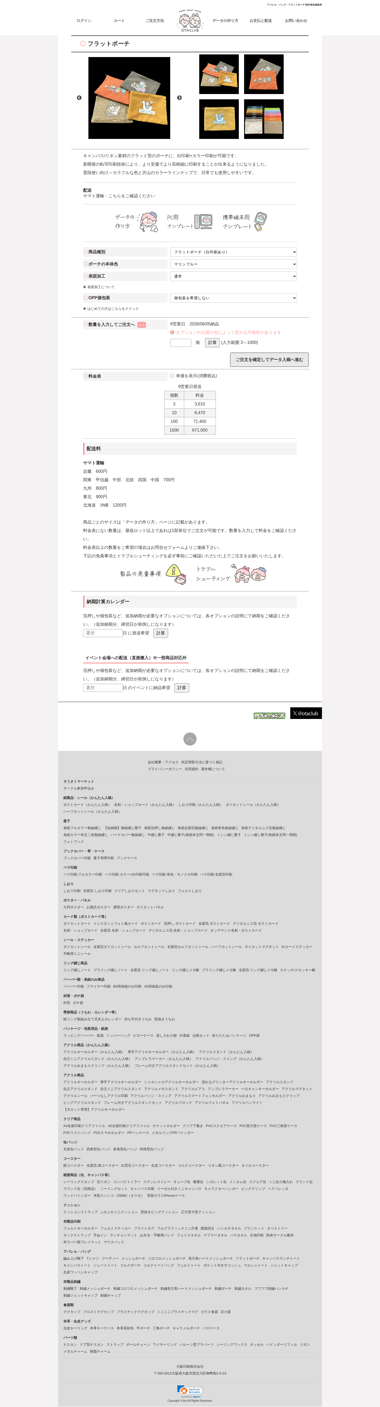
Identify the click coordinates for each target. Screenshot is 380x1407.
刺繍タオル (242, 1289)
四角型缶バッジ (99, 1150)
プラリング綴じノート (110, 971)
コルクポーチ (130, 1266)
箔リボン (104, 1182)
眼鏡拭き (208, 1229)
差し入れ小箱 (166, 1036)
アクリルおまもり (242, 1096)
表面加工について (99, 287)
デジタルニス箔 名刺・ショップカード (178, 931)
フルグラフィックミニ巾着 (177, 1229)
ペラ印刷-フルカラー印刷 (82, 875)
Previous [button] (79, 98)
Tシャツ (93, 1259)
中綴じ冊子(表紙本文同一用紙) (190, 835)
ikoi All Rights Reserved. (197, 1401)
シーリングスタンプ (78, 1182)
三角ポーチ (161, 1329)
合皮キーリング (75, 1329)
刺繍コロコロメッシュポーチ (135, 1289)
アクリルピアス (193, 1089)
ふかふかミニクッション (119, 1212)
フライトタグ (144, 1229)
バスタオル (238, 1236)
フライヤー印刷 (99, 987)
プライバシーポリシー (165, 770)
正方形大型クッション (198, 1212)
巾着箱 (184, 1036)
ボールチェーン (138, 1345)
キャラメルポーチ (186, 1329)
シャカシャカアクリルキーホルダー (171, 1083)
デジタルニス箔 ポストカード (255, 924)
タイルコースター (255, 1166)
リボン (305, 1345)
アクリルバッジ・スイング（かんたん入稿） (230, 1059)
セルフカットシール (149, 947)
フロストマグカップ (98, 1312)
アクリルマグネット (297, 1089)
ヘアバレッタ (278, 1189)
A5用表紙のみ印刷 (158, 987)
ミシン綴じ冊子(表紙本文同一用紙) (270, 835)
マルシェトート (256, 1266)
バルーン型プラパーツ (196, 1345)
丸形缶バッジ (73, 1150)
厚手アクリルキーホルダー (120, 1083)
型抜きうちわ (164, 1020)
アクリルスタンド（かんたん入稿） (226, 1052)
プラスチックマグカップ (135, 1312)
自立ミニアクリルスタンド (120, 1089)
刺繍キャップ (110, 1296)
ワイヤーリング (165, 1345)
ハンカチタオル (229, 1229)
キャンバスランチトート (281, 1259)
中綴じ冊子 (156, 835)
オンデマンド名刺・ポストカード (236, 931)
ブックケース (127, 859)
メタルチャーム (75, 1352)
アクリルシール (75, 1096)
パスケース (211, 1329)
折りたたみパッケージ (229, 1036)
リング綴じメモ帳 (185, 971)
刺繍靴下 (70, 1289)
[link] (190, 1392)
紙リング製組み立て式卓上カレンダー (92, 1020)
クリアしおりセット (129, 891)
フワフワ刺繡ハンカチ (271, 1289)
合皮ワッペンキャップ (80, 1273)
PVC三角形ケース (283, 1126)
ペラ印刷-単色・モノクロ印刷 (174, 875)
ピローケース (143, 1036)
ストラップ (115, 1345)
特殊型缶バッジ (152, 1150)
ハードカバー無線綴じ (128, 835)
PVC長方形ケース (253, 1126)
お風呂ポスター (99, 908)
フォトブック (73, 842)
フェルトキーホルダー (80, 1229)
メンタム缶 (237, 1182)
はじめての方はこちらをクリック (111, 309)
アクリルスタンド (279, 1083)
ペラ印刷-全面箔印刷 (216, 875)
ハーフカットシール (226, 947)
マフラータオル (215, 1236)
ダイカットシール (77, 947)
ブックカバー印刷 (77, 859)
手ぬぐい (100, 1236)
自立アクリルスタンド (80, 1089)
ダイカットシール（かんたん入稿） (253, 805)
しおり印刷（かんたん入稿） (200, 805)
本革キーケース (102, 1329)
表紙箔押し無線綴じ (159, 828)
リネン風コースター (223, 1166)
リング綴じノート (77, 971)
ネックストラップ (77, 1236)
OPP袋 (254, 1036)
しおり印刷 (71, 891)
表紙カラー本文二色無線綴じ (85, 835)
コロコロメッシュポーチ (167, 1259)
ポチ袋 (78, 1003)
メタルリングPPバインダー (173, 1133)
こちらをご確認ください (131, 196)
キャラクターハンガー (221, 1189)
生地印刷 (257, 1236)
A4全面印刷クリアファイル (84, 1126)
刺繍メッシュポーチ (95, 1289)
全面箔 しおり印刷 (97, 891)
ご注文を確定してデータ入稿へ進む (269, 360)
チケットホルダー (166, 1126)
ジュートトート (105, 1266)
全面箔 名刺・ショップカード (123, 931)
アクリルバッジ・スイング (151, 1096)
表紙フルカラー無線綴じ (82, 828)
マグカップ (71, 1312)
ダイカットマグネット (262, 947)
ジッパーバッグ (118, 1036)
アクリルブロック (178, 1103)
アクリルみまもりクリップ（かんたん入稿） (97, 1066)
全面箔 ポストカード (214, 924)
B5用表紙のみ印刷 (127, 987)
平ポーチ (143, 1329)
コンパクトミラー (127, 1182)
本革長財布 (125, 1329)
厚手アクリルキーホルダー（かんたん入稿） (162, 1052)
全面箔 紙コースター (102, 1166)
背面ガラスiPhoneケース (166, 1196)
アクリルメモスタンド (161, 1089)
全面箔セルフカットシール (187, 947)
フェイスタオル (189, 1236)
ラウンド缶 (304, 1182)
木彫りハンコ (103, 1196)
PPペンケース (138, 1133)
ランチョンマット (123, 1236)
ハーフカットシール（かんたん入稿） (92, 812)
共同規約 (191, 770)
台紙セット (201, 1036)
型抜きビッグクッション (159, 1212)
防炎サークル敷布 (280, 1236)
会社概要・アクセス (163, 763)
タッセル (257, 1345)
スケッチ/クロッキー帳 (297, 971)
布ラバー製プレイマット (82, 1243)
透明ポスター (123, 908)
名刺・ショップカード (80, 931)
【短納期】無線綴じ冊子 (122, 828)
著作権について (213, 770)
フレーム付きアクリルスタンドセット (133, 1103)
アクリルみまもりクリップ (279, 1096)
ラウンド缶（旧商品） (80, 1189)
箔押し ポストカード (180, 924)
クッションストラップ (80, 1212)
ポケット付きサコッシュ (222, 1266)
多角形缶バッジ (125, 1150)
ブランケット (254, 1229)
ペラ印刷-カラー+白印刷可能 (127, 875)
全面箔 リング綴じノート (149, 971)
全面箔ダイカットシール (112, 947)
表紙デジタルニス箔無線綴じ (263, 828)
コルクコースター (191, 1166)
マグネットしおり (161, 891)
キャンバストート (77, 1266)
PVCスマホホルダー (109, 1133)
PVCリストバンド (77, 1133)
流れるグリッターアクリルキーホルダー (232, 1083)
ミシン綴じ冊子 (229, 835)
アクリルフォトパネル (212, 1103)
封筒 (66, 1003)
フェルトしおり (190, 891)
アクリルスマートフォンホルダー (200, 1096)
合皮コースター (163, 1166)
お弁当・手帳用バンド (157, 1236)
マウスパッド (114, 1243)
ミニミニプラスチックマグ (177, 1312)
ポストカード (151, 924)
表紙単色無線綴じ (225, 828)
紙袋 (100, 1036)
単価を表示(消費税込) (193, 376)
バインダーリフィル (281, 1345)
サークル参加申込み (78, 789)
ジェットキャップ (284, 1266)
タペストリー (277, 1229)
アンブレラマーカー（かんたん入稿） (164, 1059)
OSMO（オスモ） (130, 1196)
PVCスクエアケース (221, 1126)
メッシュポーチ (133, 1259)
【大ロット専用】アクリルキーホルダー (94, 1110)
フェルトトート (189, 1266)
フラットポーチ (248, 1259)
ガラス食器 (209, 1312)
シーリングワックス (231, 1345)
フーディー (110, 1259)
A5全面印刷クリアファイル (129, 1126)
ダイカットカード (77, 924)
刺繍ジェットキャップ (80, 1296)
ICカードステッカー (297, 947)
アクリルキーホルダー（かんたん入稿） (94, 1052)
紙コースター (73, 1166)
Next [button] (179, 98)
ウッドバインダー (77, 1196)
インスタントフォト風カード (115, 924)
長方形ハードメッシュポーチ (210, 1259)
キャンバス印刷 (142, 1189)
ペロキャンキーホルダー (260, 1089)
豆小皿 (226, 1312)
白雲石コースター (135, 1166)
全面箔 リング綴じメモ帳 (258, 971)
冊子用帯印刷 (103, 859)
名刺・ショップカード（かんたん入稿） (145, 805)
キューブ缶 (182, 1182)
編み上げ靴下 (73, 1259)
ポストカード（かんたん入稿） (87, 805)
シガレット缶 (216, 1182)
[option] (129, 98)
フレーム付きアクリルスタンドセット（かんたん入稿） (177, 1066)
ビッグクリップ (253, 1189)
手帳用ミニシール (77, 954)
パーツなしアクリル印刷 (109, 1096)
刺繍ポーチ (223, 1289)
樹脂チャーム (100, 1352)
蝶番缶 (198, 1182)
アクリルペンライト (247, 1103)
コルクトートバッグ (158, 1266)
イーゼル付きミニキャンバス (179, 1189)
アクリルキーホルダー (80, 1083)
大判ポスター (73, 908)
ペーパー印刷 (73, 987)
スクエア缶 (257, 1182)
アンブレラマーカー (223, 1089)
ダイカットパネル (150, 908)
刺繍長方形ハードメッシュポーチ (186, 1289)
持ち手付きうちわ (138, 1020)
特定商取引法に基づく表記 (201, 763)
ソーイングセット (114, 1189)
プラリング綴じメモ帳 (219, 971)
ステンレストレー (157, 1182)
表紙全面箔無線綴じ (193, 828)
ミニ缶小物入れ (281, 1182)
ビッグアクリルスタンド (82, 1103)
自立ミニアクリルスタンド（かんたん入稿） (97, 1059)
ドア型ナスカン (92, 1345)
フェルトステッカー (115, 1229)
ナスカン (70, 1345)
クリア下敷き (193, 1126)
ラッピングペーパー (78, 1036)
